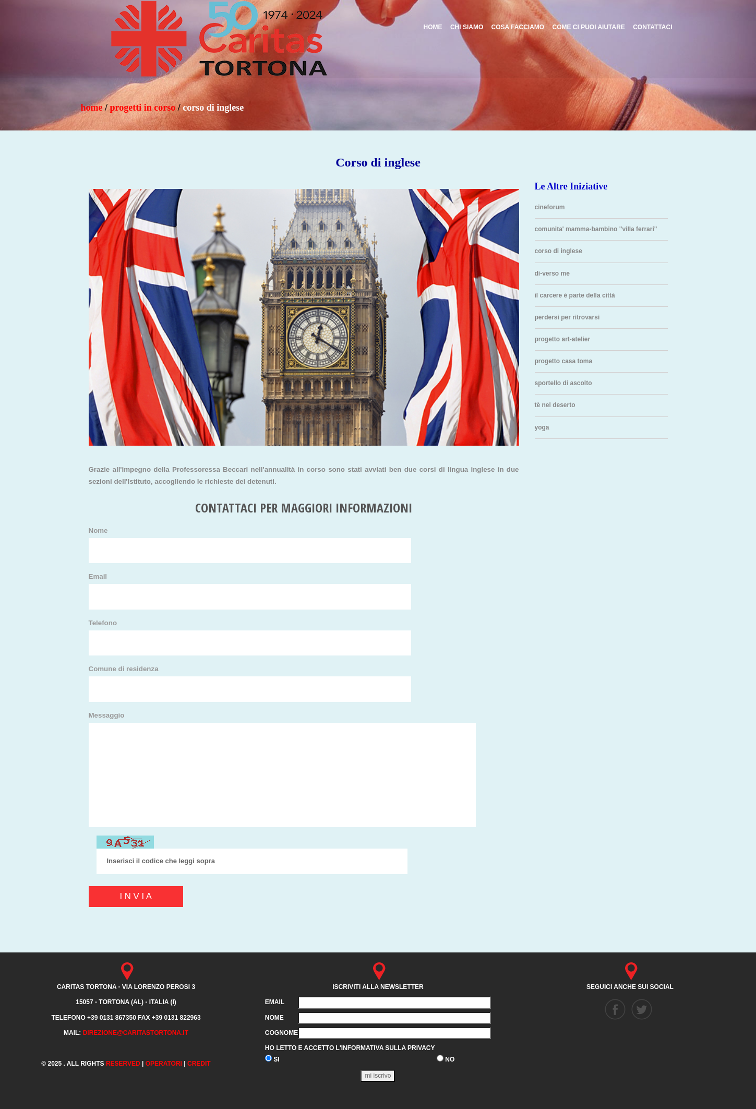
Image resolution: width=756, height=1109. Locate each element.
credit (199, 1063)
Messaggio (107, 715)
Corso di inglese (558, 251)
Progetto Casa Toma (564, 361)
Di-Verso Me (552, 273)
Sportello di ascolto (563, 383)
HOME (92, 107)
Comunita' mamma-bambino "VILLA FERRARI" (596, 229)
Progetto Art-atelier (563, 339)
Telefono (103, 623)
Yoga (542, 427)
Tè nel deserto (555, 405)
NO (445, 1059)
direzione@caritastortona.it (135, 1032)
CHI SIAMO (466, 27)
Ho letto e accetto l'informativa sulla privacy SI (350, 1053)
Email (98, 576)
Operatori (164, 1063)
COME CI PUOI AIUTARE (588, 27)
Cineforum (550, 207)
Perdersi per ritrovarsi (567, 317)
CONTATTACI (652, 27)
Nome (98, 530)
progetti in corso (143, 107)
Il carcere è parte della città (575, 295)
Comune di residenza (124, 669)
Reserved (123, 1063)
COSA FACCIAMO (518, 27)
